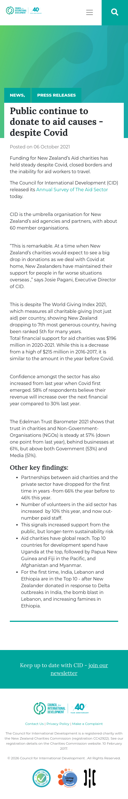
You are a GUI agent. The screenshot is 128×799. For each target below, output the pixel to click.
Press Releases (56, 95)
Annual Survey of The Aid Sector (72, 189)
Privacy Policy (57, 724)
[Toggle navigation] (89, 12)
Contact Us (34, 724)
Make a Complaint (87, 724)
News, (17, 95)
